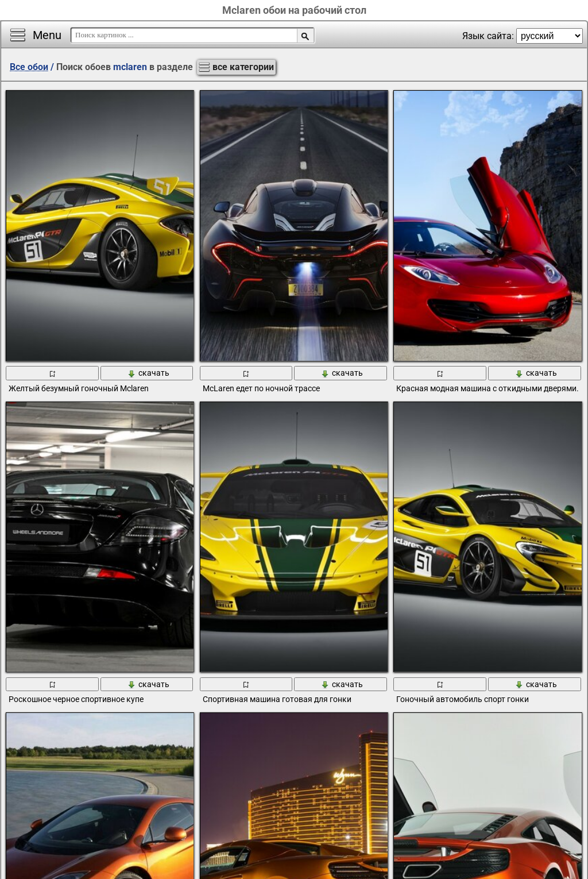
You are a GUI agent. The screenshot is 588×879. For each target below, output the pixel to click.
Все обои (29, 66)
